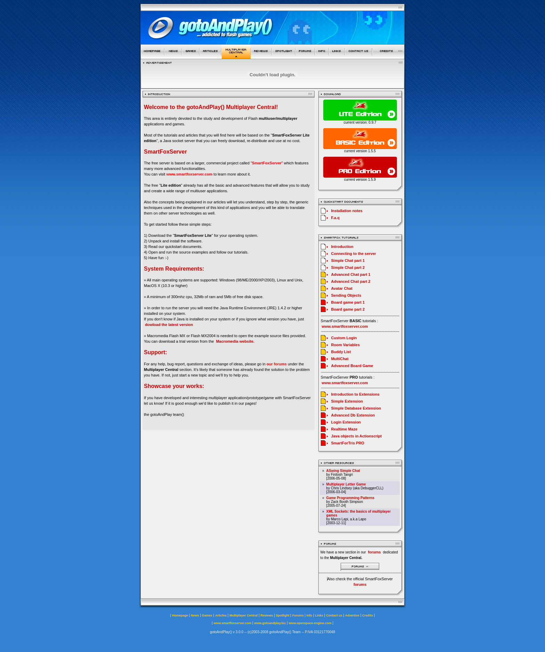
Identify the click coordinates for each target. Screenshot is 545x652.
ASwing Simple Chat (343, 471)
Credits (367, 615)
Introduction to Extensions (355, 394)
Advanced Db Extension (353, 415)
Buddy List (341, 352)
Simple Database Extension (356, 408)
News (195, 615)
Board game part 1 (348, 302)
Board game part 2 (348, 309)
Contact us (334, 615)
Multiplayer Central (243, 615)
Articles (221, 615)
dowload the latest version (169, 325)
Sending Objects (346, 295)
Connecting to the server (353, 253)
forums (359, 584)
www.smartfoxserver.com (189, 174)
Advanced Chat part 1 (351, 274)
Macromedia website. (235, 341)
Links (319, 615)
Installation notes (347, 211)
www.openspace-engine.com (309, 623)
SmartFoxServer (267, 163)
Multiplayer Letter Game (346, 484)
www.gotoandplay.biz (270, 623)
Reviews (266, 615)
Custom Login (344, 338)
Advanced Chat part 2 (351, 281)
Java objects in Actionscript (356, 436)
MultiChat (340, 359)
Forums (298, 615)
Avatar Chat (341, 288)
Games (207, 615)
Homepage (180, 615)
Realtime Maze (344, 429)
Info (309, 615)
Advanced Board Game (352, 366)
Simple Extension (347, 401)
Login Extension (346, 422)
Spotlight (283, 615)
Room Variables (345, 345)
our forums (277, 364)
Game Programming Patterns (350, 498)
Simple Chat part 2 (348, 267)
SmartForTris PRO (347, 443)
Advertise (352, 615)
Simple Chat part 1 (348, 260)
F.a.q (335, 218)
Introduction (342, 246)
